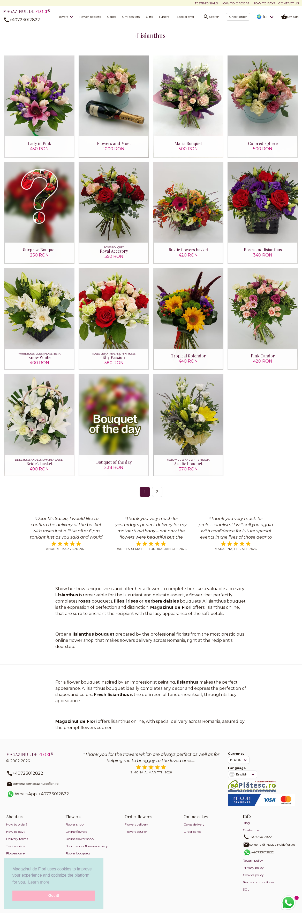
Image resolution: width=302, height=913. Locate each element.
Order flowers (138, 821)
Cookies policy (253, 879)
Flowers (62, 17)
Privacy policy (253, 872)
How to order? (235, 3)
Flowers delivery (136, 829)
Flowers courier (136, 836)
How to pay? (264, 3)
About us (14, 821)
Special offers (186, 17)
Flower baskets (90, 17)
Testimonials (206, 3)
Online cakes (196, 821)
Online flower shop (79, 843)
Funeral (164, 17)
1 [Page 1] (145, 496)
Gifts (149, 17)
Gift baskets (131, 17)
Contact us (288, 3)
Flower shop (74, 829)
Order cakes (192, 836)
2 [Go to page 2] (157, 496)
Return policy (253, 865)
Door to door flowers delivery (86, 850)
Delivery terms (17, 843)
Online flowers (76, 836)
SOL (246, 894)
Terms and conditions (258, 886)
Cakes (111, 17)
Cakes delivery (194, 829)
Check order (238, 17)
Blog (246, 827)
